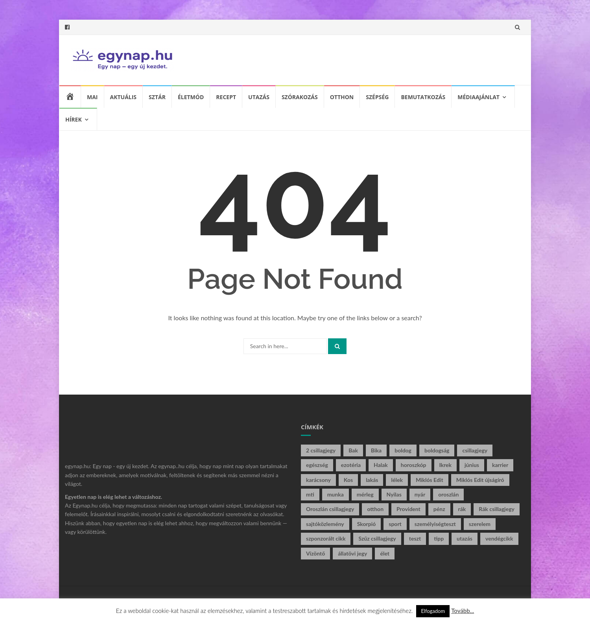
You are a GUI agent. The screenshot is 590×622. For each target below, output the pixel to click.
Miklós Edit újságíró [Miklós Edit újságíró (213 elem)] (480, 479)
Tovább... (462, 610)
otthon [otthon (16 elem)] (375, 509)
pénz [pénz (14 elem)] (439, 509)
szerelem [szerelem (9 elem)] (479, 523)
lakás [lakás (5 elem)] (372, 479)
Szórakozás (300, 97)
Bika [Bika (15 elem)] (376, 450)
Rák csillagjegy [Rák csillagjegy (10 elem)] (496, 509)
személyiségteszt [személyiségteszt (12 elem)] (435, 523)
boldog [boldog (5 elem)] (403, 450)
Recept (226, 97)
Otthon (342, 97)
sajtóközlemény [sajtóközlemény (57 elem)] (325, 523)
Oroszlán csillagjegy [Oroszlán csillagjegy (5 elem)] (330, 509)
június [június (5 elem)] (472, 464)
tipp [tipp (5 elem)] (439, 538)
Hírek (73, 119)
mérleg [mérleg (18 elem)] (365, 494)
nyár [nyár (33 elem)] (420, 494)
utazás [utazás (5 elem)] (464, 538)
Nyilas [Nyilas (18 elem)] (394, 494)
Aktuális (123, 97)
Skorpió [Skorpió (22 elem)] (366, 523)
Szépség (377, 97)
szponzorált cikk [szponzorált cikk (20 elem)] (325, 538)
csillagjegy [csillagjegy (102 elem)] (474, 450)
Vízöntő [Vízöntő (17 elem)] (315, 553)
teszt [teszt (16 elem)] (415, 538)
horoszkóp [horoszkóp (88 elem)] (413, 464)
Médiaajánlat (478, 97)
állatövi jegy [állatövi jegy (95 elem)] (352, 553)
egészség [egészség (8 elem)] (317, 464)
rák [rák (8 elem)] (462, 509)
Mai (92, 97)
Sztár (157, 97)
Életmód (191, 97)
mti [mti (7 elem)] (310, 494)
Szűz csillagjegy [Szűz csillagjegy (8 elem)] (377, 538)
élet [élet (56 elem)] (384, 553)
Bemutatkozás (423, 97)
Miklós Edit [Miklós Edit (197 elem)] (429, 479)
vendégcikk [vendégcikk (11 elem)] (499, 538)
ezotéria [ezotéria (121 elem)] (351, 464)
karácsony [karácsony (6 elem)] (318, 479)
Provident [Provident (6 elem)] (408, 509)
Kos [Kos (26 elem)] (348, 479)
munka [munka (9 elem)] (335, 494)
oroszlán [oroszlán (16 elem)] (448, 494)
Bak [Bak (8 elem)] (353, 450)
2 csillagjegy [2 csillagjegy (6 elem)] (321, 450)
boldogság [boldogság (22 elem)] (436, 450)
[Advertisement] (376, 58)
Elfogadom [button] (433, 611)
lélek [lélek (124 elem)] (396, 479)
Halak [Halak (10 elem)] (381, 464)
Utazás (258, 97)
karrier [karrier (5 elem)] (500, 464)
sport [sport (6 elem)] (395, 523)
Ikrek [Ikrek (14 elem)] (445, 464)
